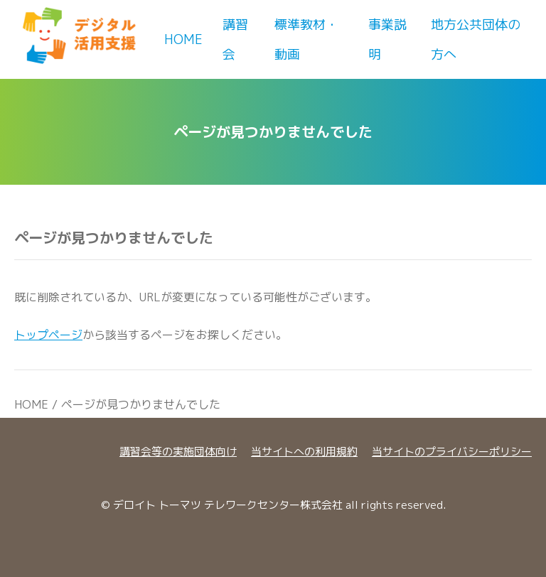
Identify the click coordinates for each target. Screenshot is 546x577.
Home (183, 39)
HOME (31, 404)
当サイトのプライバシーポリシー (452, 451)
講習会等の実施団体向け (178, 451)
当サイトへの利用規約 (304, 451)
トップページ (48, 335)
